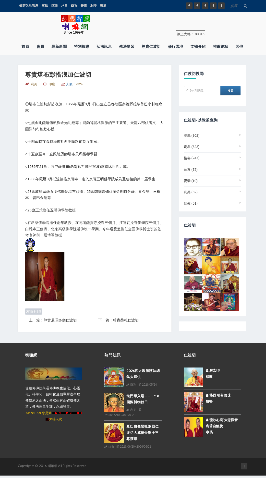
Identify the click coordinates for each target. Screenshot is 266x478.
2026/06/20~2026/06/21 (134, 446)
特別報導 (81, 46)
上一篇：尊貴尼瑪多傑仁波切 (53, 320)
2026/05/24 (148, 384)
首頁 (25, 46)
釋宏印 (213, 370)
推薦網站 (220, 46)
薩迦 (74, 6)
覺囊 (84, 6)
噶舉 (54, 6)
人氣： (74, 84)
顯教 (103, 6)
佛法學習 (126, 46)
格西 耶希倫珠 (218, 395)
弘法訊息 (104, 46)
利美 (93, 6)
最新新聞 (59, 46)
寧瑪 (45, 6)
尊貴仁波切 (151, 46)
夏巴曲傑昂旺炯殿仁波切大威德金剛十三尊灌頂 (142, 432)
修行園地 (175, 46)
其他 (239, 46)
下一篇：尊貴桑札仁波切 (118, 320)
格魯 (64, 6)
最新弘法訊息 (28, 6)
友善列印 (33, 311)
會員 (40, 46)
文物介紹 (198, 46)
